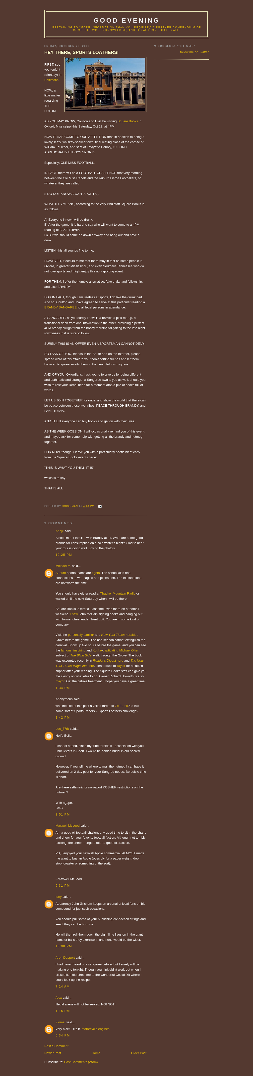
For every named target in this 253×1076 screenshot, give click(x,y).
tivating (113, 650)
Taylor (121, 666)
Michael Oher (128, 650)
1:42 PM (63, 717)
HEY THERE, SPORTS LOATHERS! (81, 52)
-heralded (119, 635)
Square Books (128, 121)
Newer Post (52, 1053)
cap (105, 650)
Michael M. (63, 566)
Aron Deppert (65, 957)
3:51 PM (63, 814)
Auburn (61, 573)
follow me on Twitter (194, 52)
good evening (127, 20)
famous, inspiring (73, 650)
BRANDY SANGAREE (60, 307)
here (120, 660)
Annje (60, 531)
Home (96, 1053)
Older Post (138, 1053)
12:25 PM (64, 555)
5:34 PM (63, 1035)
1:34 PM (63, 688)
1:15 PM (63, 1011)
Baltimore (51, 80)
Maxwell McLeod (68, 825)
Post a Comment (56, 1046)
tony (59, 897)
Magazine (80, 666)
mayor (60, 681)
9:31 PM (63, 885)
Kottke (97, 650)
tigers (96, 573)
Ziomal (60, 1022)
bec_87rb (62, 729)
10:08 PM (64, 946)
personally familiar (81, 635)
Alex (59, 997)
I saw (74, 614)
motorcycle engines (96, 1029)
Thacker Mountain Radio (117, 593)
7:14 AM (63, 986)
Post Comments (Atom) (81, 1062)
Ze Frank (121, 706)
